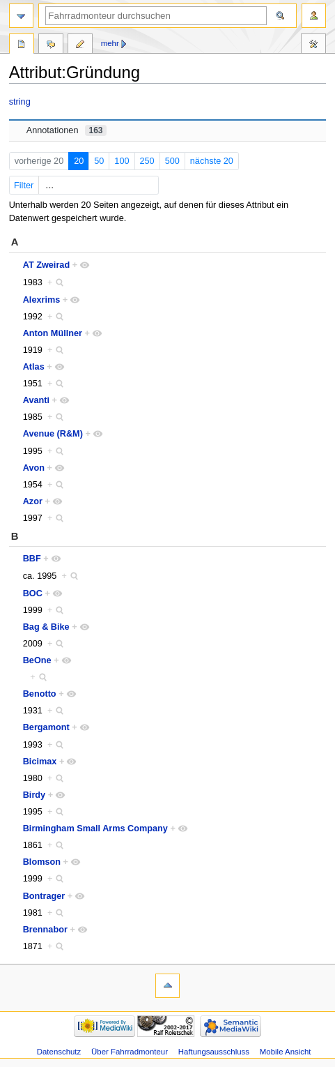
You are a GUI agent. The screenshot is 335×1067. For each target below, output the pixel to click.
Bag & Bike (46, 627)
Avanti (36, 400)
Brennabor (45, 929)
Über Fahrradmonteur (129, 1051)
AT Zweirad (46, 265)
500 (172, 161)
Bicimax (40, 761)
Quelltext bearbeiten (80, 45)
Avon (34, 468)
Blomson (42, 862)
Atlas (34, 367)
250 (147, 161)
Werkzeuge (313, 45)
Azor (32, 501)
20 (79, 161)
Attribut (21, 45)
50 (99, 161)
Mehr (110, 43)
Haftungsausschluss (213, 1051)
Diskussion (51, 45)
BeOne (37, 660)
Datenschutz (59, 1051)
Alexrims (42, 300)
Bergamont (46, 727)
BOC (32, 593)
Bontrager (44, 896)
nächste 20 (211, 161)
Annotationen (66, 130)
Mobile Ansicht (285, 1051)
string (20, 102)
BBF (32, 558)
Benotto (39, 694)
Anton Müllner (52, 333)
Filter (85, 185)
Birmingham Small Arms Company (95, 828)
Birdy (34, 795)
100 (121, 161)
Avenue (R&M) (53, 434)
